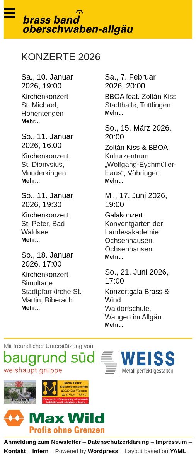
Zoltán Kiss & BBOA (136, 147)
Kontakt (15, 451)
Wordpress (103, 451)
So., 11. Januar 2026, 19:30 (47, 200)
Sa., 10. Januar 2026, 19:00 (47, 81)
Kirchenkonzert (44, 96)
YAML (178, 451)
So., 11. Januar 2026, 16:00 (47, 140)
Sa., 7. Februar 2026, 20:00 (130, 81)
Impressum (171, 441)
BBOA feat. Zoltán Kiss (140, 96)
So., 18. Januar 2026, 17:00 (47, 259)
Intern (40, 451)
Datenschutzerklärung (118, 441)
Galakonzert (124, 215)
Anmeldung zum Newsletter (42, 441)
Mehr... (30, 121)
